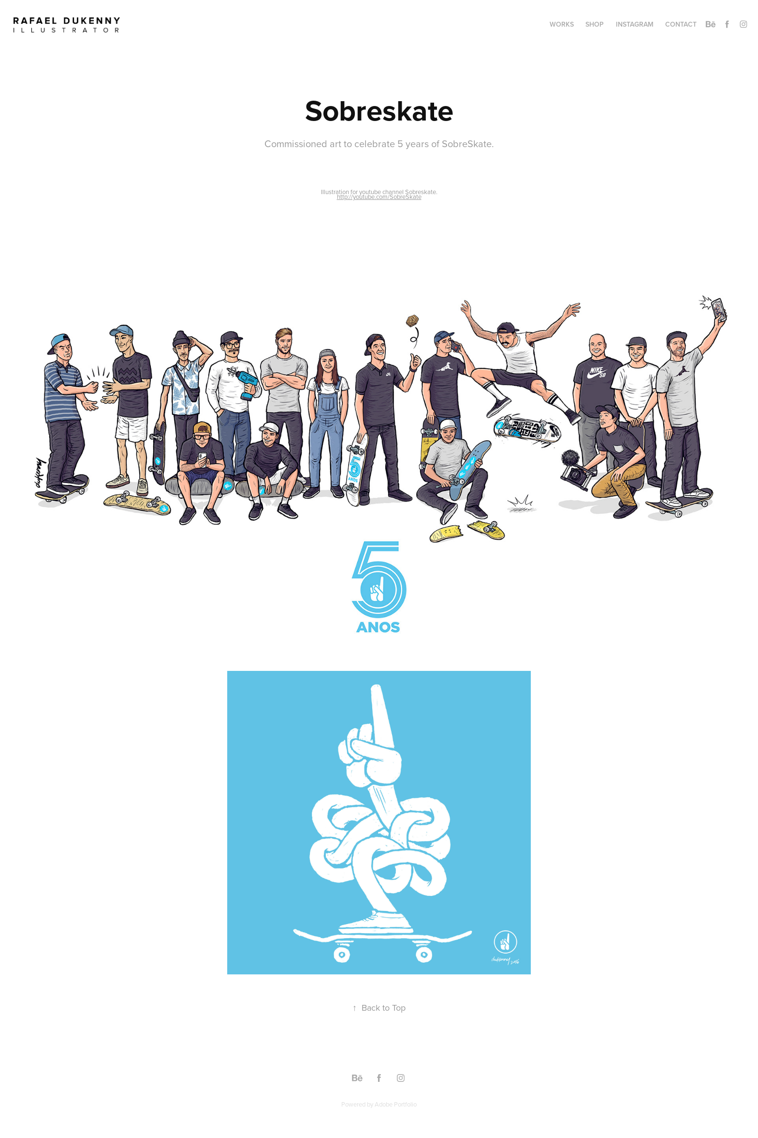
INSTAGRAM (635, 24)
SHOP (594, 24)
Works (562, 24)
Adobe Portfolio (396, 1104)
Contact (681, 24)
